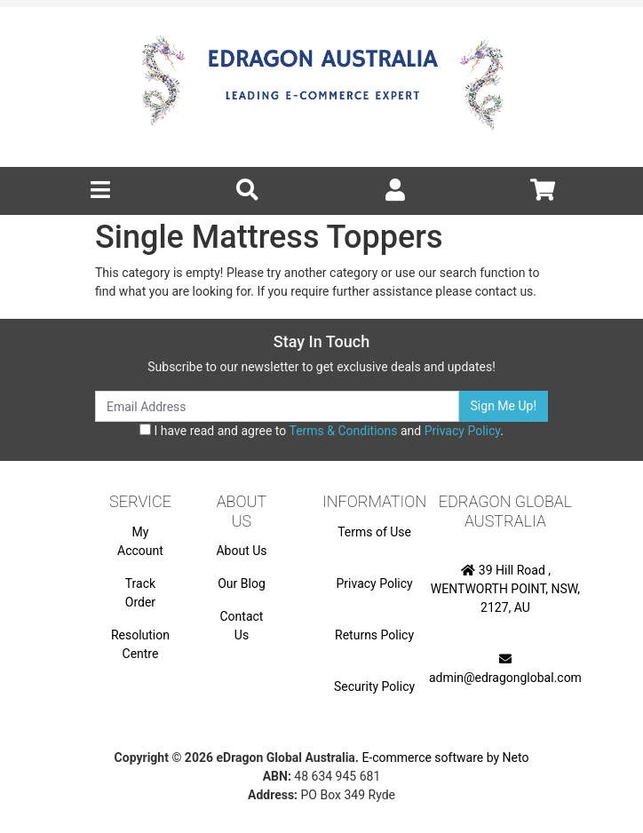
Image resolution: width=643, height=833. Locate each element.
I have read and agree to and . (321, 431)
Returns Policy (374, 635)
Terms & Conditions (343, 431)
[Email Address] (277, 406)
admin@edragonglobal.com (505, 669)
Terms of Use (374, 532)
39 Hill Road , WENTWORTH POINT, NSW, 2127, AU (505, 589)
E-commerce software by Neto (444, 757)
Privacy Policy (462, 431)
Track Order (140, 592)
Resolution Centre (140, 644)
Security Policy (374, 686)
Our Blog (242, 583)
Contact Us (242, 625)
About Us (241, 550)
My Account (140, 541)
